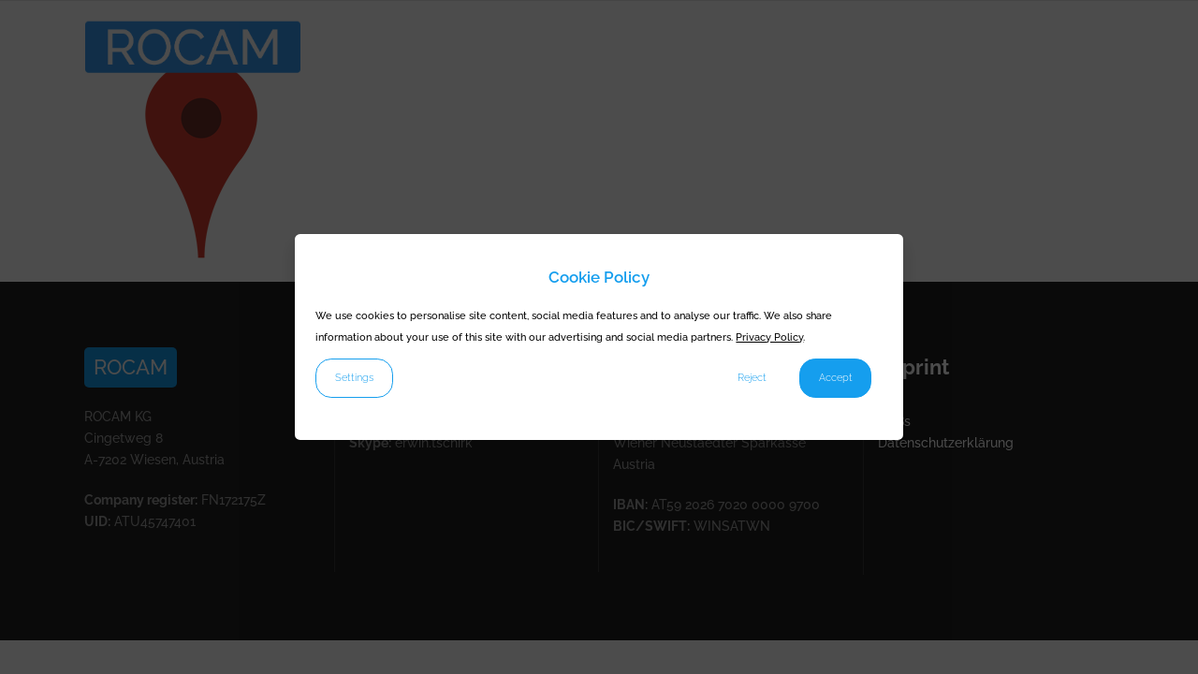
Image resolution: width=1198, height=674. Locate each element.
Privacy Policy (769, 337)
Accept (836, 377)
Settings (354, 377)
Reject (752, 377)
